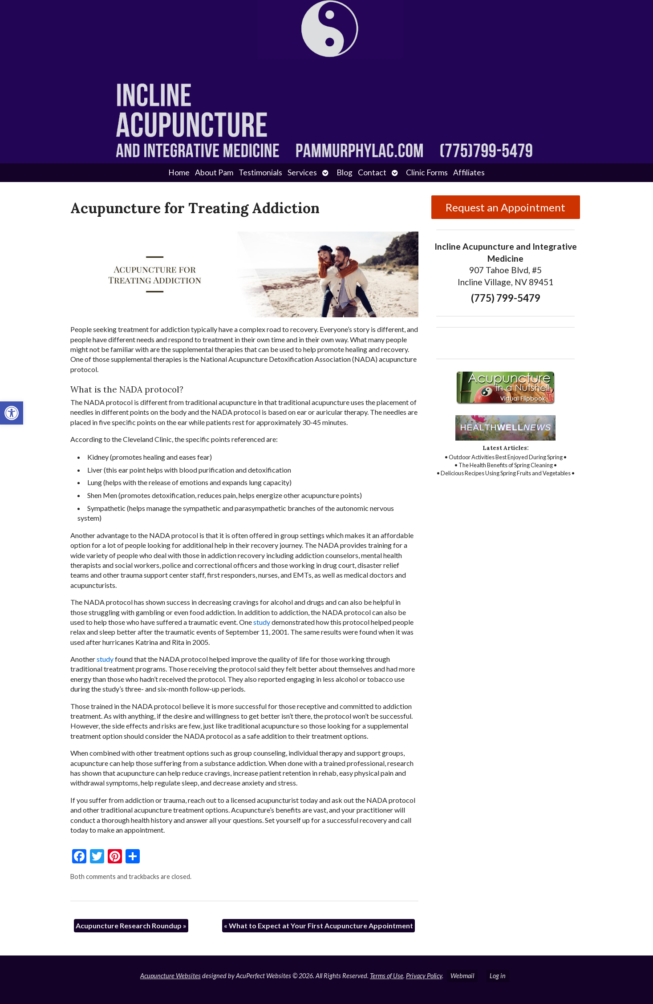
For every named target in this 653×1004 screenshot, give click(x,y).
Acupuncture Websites (170, 976)
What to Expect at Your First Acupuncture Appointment (318, 925)
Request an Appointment (505, 207)
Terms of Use (386, 976)
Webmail (462, 976)
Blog (345, 172)
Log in (498, 976)
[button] (11, 413)
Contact (372, 172)
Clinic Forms (427, 172)
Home (179, 172)
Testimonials (260, 172)
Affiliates (469, 172)
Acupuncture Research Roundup (131, 925)
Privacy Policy (424, 976)
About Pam (214, 172)
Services (302, 172)
